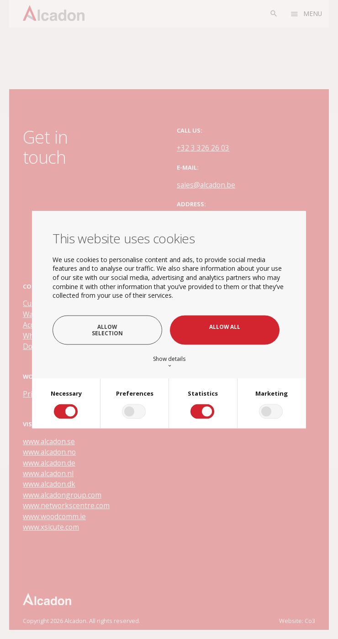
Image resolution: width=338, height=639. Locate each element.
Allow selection (107, 329)
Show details (169, 361)
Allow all (224, 326)
